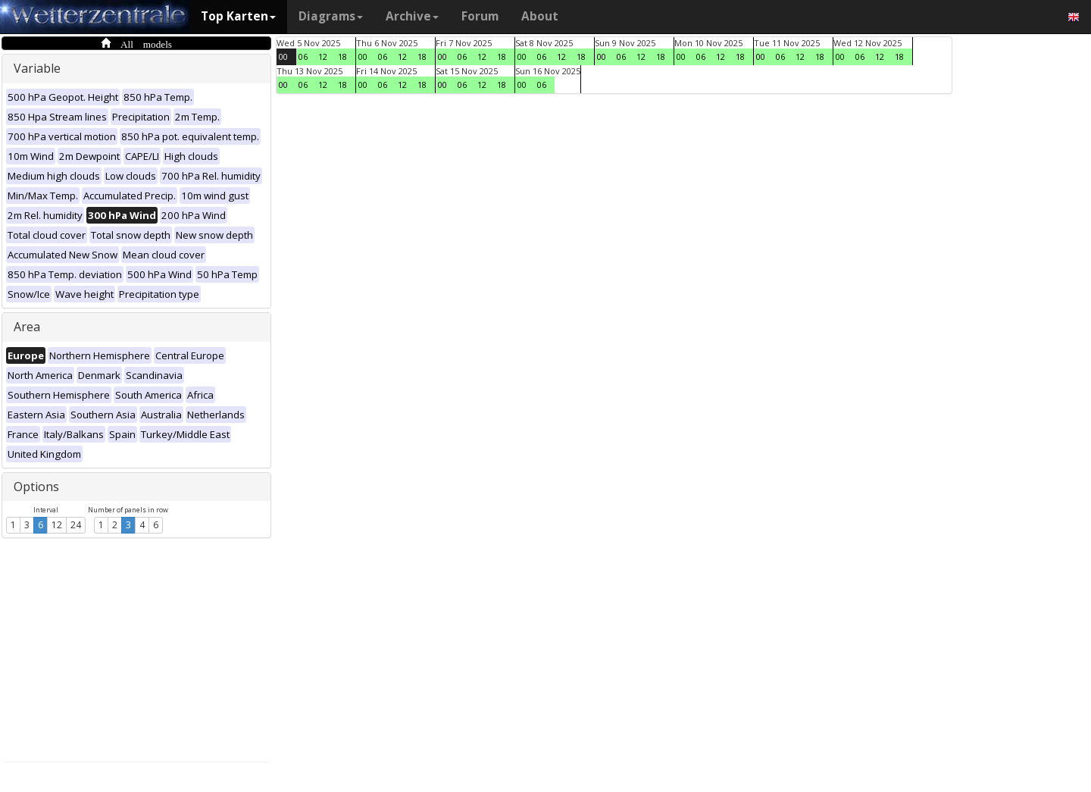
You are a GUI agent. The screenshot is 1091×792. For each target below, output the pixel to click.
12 (57, 524)
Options (36, 486)
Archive (412, 16)
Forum (480, 16)
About (539, 16)
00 (283, 56)
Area (27, 326)
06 (303, 56)
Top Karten (238, 16)
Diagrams (331, 16)
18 (342, 56)
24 (75, 524)
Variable (37, 68)
